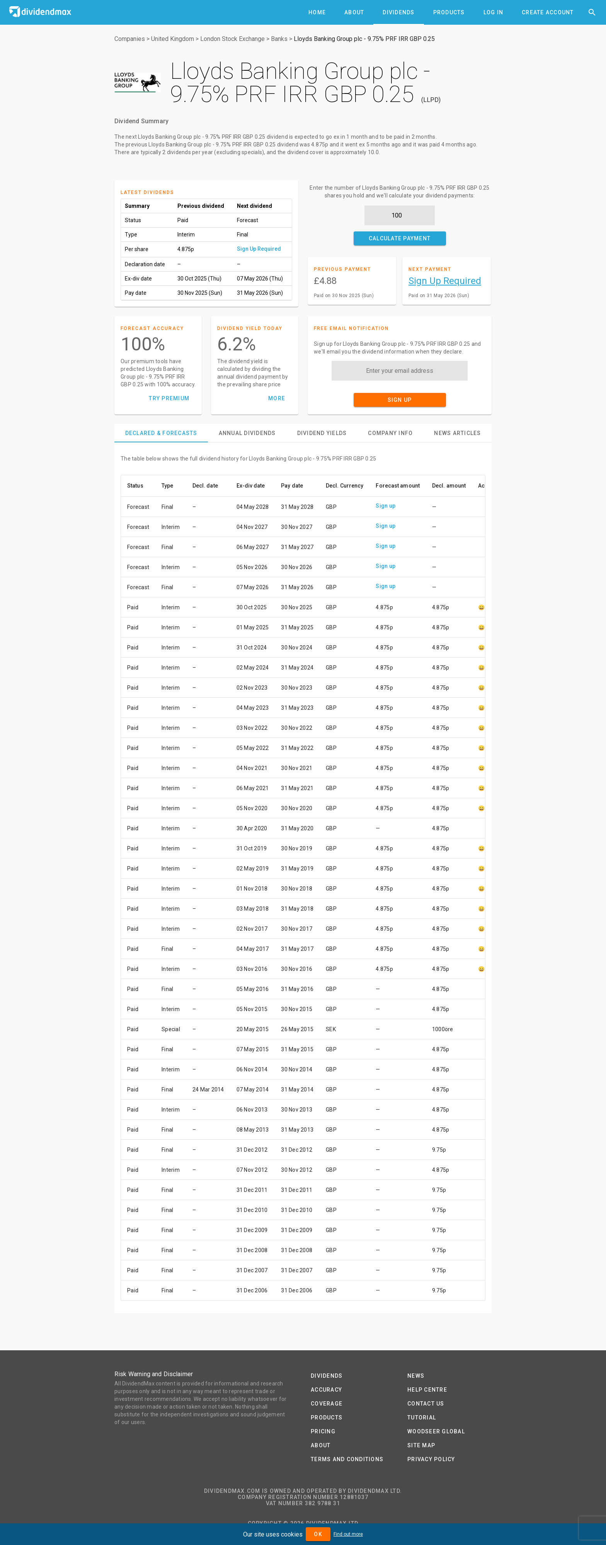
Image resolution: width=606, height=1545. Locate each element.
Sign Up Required (259, 249)
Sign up (385, 506)
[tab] (317, 12)
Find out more (348, 1534)
